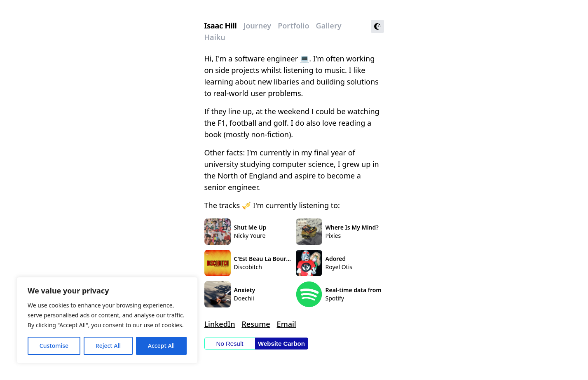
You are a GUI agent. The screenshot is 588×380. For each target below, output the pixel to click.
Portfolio (293, 25)
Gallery (329, 25)
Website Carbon (281, 343)
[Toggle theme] (377, 26)
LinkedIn (219, 324)
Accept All (161, 346)
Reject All (108, 346)
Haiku (214, 37)
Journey (257, 25)
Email (286, 324)
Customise (54, 346)
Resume (255, 324)
